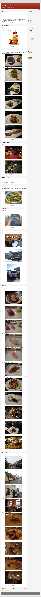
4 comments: (7, 449)
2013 (29, 21)
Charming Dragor (4, 454)
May (30, 32)
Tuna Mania (3, 287)
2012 (29, 22)
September (31, 28)
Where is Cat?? (7, 5)
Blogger (32, 593)
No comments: (7, 174)
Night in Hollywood (5, 144)
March (30, 46)
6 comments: (7, 22)
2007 (29, 53)
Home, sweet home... (5, 179)
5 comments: (7, 139)
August (31, 29)
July (30, 30)
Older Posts (24, 588)
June (30, 31)
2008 (29, 52)
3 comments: (7, 182)
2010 (29, 50)
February (31, 47)
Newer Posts (3, 588)
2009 (29, 51)
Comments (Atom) (7, 590)
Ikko (2, 50)
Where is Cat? (4, 210)
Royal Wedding (4, 27)
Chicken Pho (4, 186)
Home (14, 588)
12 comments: (7, 46)
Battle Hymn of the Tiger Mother (7, 13)
